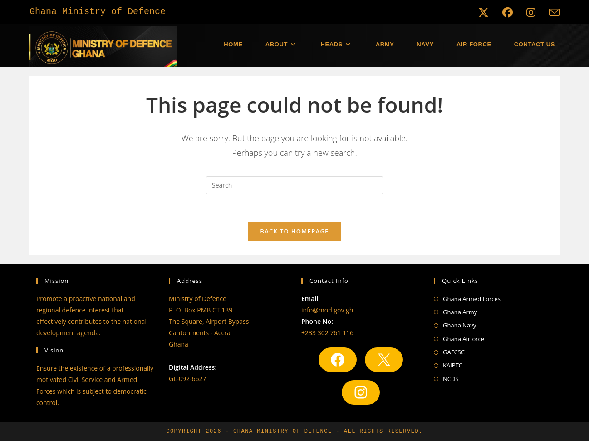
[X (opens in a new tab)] (483, 12)
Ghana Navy (459, 325)
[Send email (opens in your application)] (551, 12)
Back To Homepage (294, 231)
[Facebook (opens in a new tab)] (508, 12)
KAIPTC (452, 365)
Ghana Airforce (463, 339)
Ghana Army (460, 312)
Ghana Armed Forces (472, 299)
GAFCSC (454, 352)
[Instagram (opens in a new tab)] (531, 12)
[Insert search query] (294, 185)
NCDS (451, 379)
